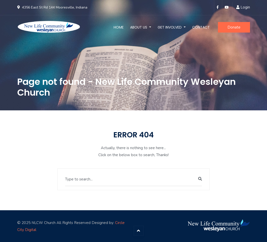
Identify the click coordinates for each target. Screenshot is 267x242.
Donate (233, 27)
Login (245, 7)
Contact (201, 27)
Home (119, 27)
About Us (139, 27)
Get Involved (170, 27)
